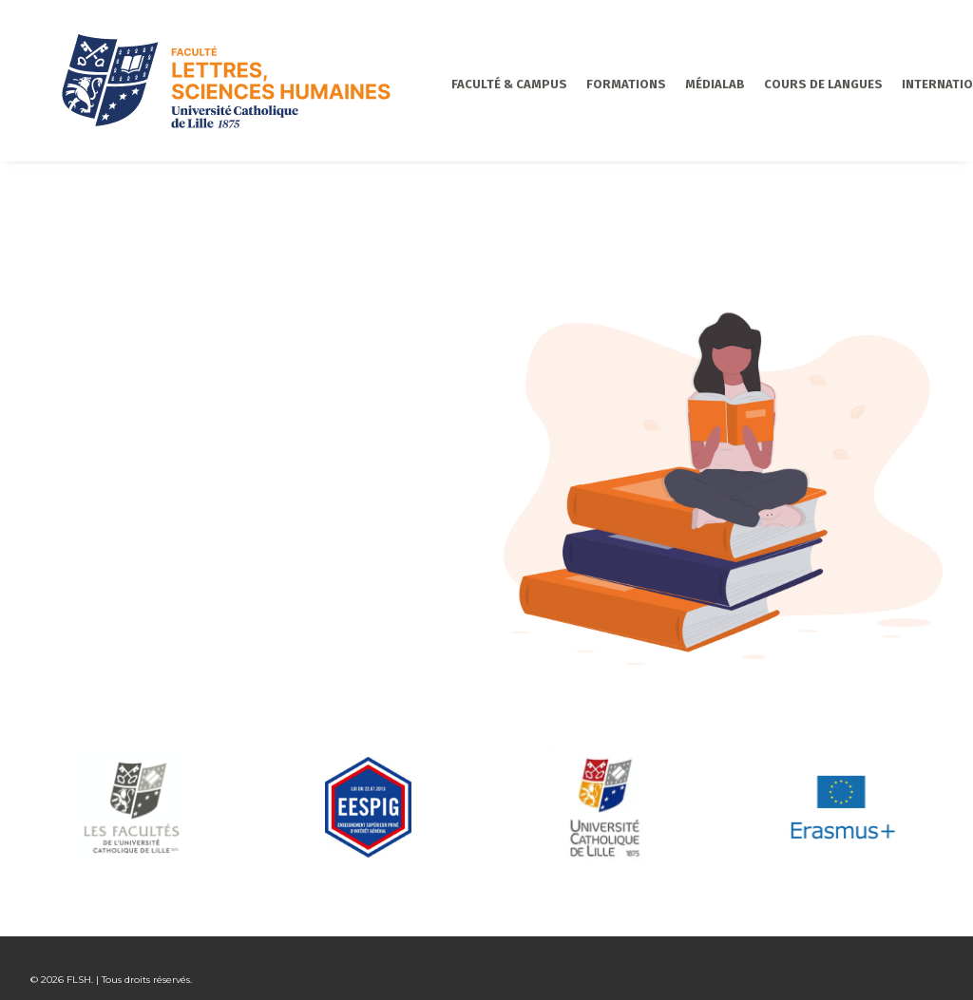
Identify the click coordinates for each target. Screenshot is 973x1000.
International (896, 84)
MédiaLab (662, 84)
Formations (573, 84)
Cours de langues (770, 84)
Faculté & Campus (456, 84)
